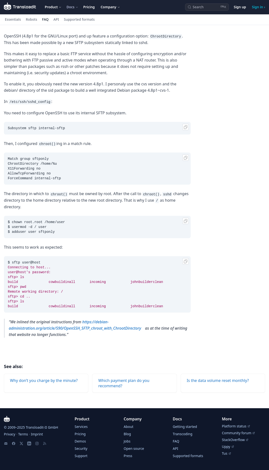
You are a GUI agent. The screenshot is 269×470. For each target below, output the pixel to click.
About (129, 426)
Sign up (240, 7)
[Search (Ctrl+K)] (207, 7)
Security (81, 448)
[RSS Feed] (45, 443)
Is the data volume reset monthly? (218, 380)
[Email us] (6, 443)
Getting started (185, 426)
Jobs (127, 441)
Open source (134, 448)
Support (81, 455)
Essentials (13, 19)
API (56, 19)
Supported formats (79, 19)
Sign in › (258, 7)
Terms (23, 434)
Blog (127, 434)
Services (81, 426)
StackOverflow (235, 439)
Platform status (236, 426)
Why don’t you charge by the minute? (44, 380)
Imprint (37, 434)
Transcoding (182, 434)
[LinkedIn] (29, 443)
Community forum (238, 433)
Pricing (89, 7)
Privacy (9, 434)
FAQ (45, 19)
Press (128, 455)
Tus (226, 453)
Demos (80, 441)
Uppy (228, 446)
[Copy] (185, 127)
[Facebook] (14, 443)
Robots (31, 19)
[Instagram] (37, 443)
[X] (21, 443)
